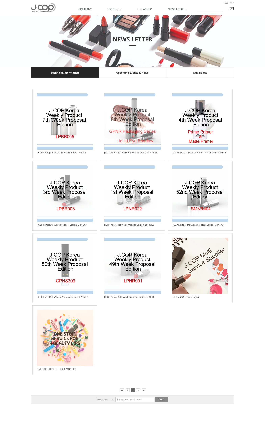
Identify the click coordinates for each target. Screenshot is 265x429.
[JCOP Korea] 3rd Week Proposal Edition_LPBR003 (62, 224)
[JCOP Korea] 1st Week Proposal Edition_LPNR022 (129, 224)
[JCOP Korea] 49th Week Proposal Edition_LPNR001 (130, 296)
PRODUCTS (114, 9)
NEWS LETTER (176, 9)
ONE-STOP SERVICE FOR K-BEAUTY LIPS (56, 369)
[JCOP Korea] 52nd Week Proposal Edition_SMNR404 (198, 224)
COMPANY (85, 9)
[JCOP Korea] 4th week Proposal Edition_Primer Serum (199, 152)
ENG (232, 3)
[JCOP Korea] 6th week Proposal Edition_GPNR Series (130, 152)
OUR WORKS (144, 9)
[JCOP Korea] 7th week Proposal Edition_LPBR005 (61, 152)
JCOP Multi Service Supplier (185, 296)
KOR (226, 3)
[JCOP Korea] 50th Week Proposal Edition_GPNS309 (62, 296)
